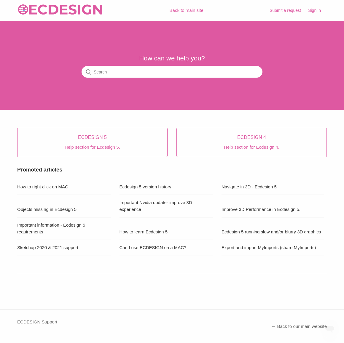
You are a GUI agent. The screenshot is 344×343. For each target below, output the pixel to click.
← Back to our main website (299, 326)
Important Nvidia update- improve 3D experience (156, 206)
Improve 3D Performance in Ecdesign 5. (261, 209)
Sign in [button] (314, 10)
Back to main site (186, 10)
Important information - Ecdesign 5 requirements (51, 228)
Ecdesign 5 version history (145, 186)
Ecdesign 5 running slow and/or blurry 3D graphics (271, 231)
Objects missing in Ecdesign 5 (47, 209)
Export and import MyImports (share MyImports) (269, 247)
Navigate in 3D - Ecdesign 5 (249, 186)
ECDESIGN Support (37, 321)
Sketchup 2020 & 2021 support (47, 247)
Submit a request (285, 10)
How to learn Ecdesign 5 (144, 231)
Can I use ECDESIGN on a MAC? (153, 247)
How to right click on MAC (42, 186)
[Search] (172, 72)
